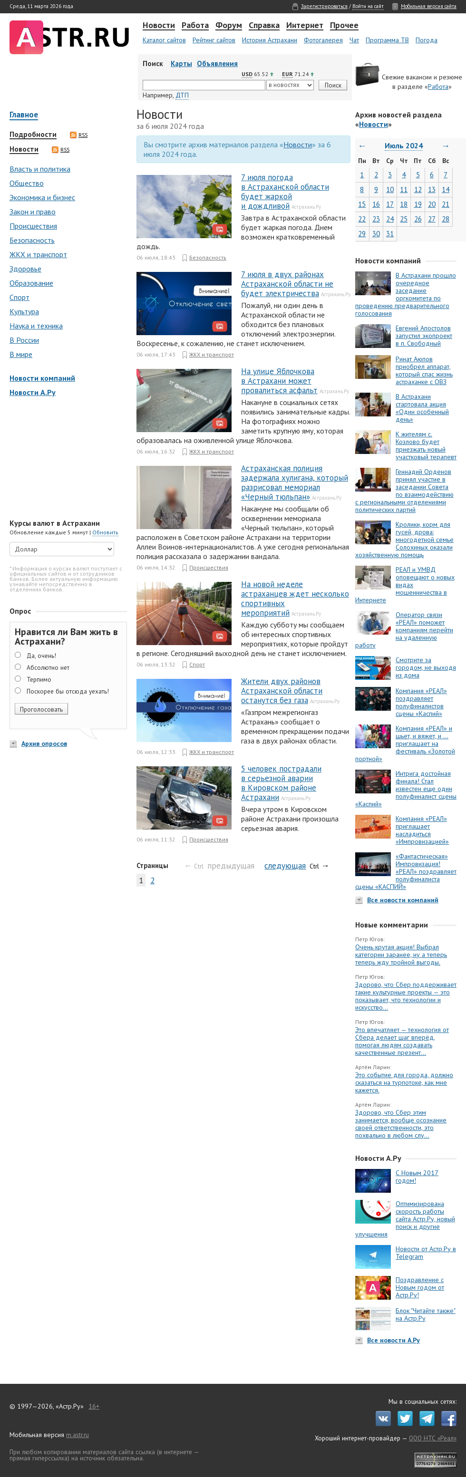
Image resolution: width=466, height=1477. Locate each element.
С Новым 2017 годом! (417, 1176)
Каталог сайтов (164, 40)
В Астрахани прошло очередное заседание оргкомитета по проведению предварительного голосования (405, 294)
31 (390, 233)
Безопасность (32, 240)
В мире (21, 354)
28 (445, 218)
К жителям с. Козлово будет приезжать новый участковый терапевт (426, 445)
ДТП (182, 95)
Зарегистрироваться (324, 6)
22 (362, 218)
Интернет (304, 25)
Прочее (344, 25)
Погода (426, 40)
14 (445, 189)
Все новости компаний (402, 900)
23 (376, 218)
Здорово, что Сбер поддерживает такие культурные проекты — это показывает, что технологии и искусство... (405, 996)
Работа (195, 25)
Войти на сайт (368, 6)
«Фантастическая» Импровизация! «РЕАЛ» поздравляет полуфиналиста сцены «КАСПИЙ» (405, 871)
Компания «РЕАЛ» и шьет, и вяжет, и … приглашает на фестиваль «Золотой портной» (405, 743)
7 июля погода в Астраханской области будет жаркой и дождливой (285, 191)
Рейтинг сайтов (214, 40)
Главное (24, 115)
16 (376, 204)
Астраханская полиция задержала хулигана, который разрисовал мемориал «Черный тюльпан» (294, 482)
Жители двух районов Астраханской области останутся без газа (281, 690)
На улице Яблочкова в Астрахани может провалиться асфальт (279, 381)
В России (24, 340)
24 (390, 218)
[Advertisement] (67, 458)
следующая (285, 865)
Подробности (33, 134)
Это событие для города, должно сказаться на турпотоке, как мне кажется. (404, 1082)
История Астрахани (269, 40)
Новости (159, 25)
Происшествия (33, 226)
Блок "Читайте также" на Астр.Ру (426, 1314)
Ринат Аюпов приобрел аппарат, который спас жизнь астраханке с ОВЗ (424, 370)
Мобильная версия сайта (428, 6)
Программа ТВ (387, 40)
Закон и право (33, 211)
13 (432, 189)
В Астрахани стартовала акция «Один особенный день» (422, 408)
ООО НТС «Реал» (432, 1438)
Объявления (217, 63)
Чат (354, 40)
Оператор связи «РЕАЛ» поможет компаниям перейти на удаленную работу (404, 629)
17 (390, 204)
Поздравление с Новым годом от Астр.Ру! (420, 1287)
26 (418, 218)
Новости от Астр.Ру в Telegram (426, 1253)
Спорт (19, 297)
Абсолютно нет (48, 667)
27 (432, 218)
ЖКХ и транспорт (38, 254)
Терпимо (39, 679)
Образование (31, 283)
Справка (264, 25)
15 (362, 204)
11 (404, 189)
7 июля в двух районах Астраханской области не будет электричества (287, 284)
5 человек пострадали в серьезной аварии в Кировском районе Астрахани (281, 782)
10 (390, 189)
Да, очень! (41, 655)
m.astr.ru (77, 1434)
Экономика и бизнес (42, 197)
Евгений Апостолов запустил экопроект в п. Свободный (424, 336)
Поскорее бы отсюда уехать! (68, 691)
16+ (93, 1406)
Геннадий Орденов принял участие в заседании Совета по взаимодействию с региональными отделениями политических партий (404, 490)
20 (432, 204)
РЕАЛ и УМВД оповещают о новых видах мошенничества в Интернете (405, 584)
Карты (181, 63)
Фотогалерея (323, 40)
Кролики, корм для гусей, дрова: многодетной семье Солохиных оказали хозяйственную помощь (404, 539)
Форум (228, 25)
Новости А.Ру (33, 392)
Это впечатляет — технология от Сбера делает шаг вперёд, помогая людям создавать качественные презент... (402, 1041)
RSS (78, 135)
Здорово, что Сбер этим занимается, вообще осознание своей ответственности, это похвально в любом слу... (401, 1123)
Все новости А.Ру (393, 1340)
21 (445, 204)
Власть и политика (40, 169)
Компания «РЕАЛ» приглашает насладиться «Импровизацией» (422, 830)
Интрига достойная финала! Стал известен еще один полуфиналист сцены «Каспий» (405, 788)
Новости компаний (42, 378)
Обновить (105, 532)
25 (404, 218)
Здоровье (25, 268)
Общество (27, 183)
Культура (24, 311)
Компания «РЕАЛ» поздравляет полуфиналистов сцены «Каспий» (421, 702)
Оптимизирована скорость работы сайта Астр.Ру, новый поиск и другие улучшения (405, 1218)
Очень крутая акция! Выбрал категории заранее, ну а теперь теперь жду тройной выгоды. (401, 954)
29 (362, 233)
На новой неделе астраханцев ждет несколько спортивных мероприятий (295, 598)
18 (404, 204)
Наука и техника (36, 325)
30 (376, 233)
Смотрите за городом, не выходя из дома (426, 667)
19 (418, 204)
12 (418, 189)
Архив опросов (44, 743)
